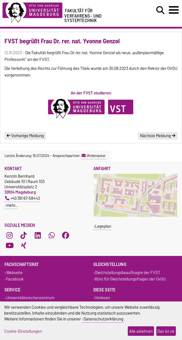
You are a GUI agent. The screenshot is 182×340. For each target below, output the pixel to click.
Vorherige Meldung (25, 135)
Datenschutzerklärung (103, 318)
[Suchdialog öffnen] (160, 10)
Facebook (15, 279)
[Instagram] (9, 235)
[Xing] (23, 245)
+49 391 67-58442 (22, 198)
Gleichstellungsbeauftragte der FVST (127, 272)
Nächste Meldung (157, 135)
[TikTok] (23, 235)
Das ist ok (165, 331)
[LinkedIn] (38, 235)
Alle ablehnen (141, 331)
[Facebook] (66, 235)
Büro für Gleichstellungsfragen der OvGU (130, 279)
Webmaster (94, 155)
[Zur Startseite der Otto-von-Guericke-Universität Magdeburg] (32, 11)
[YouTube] (9, 245)
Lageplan (103, 226)
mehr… (12, 205)
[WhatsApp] (52, 235)
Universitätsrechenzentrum (30, 298)
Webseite (14, 272)
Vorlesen (102, 298)
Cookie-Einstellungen (23, 331)
